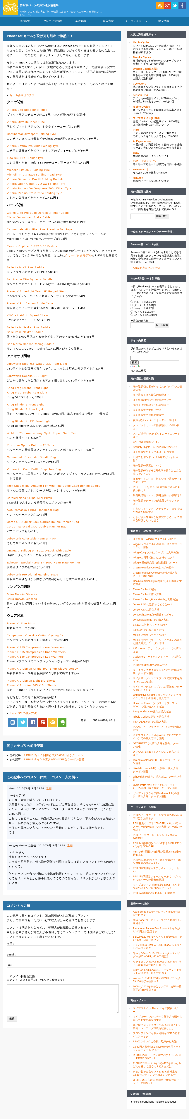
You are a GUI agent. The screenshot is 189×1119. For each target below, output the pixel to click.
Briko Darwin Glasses (22, 598)
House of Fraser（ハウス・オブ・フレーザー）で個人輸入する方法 (156, 709)
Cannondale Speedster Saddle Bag (31, 461)
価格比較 (25, 25)
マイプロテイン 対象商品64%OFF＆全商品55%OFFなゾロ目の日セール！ (156, 891)
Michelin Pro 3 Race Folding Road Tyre (34, 179)
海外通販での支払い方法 (147, 414)
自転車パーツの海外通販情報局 (51, 5)
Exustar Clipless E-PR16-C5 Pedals (32, 250)
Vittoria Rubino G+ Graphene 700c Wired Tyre (39, 193)
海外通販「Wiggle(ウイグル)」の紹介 (154, 543)
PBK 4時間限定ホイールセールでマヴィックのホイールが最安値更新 (157, 883)
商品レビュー (138, 1004)
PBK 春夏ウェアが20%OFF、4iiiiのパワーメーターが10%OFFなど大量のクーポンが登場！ (157, 831)
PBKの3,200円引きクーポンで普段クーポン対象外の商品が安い (157, 866)
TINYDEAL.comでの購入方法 (150, 726)
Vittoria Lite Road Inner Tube (27, 114)
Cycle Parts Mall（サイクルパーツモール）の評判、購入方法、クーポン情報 (155, 791)
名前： (11, 948)
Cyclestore (139, 88)
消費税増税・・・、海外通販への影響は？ (157, 500)
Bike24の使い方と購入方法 (148, 634)
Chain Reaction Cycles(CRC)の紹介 (153, 572)
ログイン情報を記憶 (22, 980)
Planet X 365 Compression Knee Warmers (36, 656)
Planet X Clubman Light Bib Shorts (31, 685)
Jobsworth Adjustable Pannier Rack (31, 543)
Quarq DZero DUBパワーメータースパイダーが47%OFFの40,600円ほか (156, 959)
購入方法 (108, 25)
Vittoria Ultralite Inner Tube (26, 126)
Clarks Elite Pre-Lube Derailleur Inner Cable (38, 217)
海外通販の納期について (147, 470)
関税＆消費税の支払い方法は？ (151, 409)
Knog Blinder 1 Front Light (25, 409)
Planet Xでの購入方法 (23, 717)
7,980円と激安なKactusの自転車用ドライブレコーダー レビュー (157, 1053)
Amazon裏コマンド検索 (144, 248)
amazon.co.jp (141, 174)
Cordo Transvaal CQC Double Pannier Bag (37, 531)
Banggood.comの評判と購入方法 (152, 716)
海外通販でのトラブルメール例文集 (153, 456)
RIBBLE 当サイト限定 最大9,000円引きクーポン (53, 759)
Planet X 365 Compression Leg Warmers (35, 661)
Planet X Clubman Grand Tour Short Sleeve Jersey (42, 673)
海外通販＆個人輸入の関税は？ (151, 399)
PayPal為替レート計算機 (145, 282)
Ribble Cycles (141, 111)
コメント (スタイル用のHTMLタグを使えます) (35, 984)
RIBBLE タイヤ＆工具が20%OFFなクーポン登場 (53, 764)
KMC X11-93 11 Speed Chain (27, 320)
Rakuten (138, 182)
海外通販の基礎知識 (142, 383)
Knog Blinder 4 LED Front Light (29, 425)
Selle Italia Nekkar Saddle (25, 336)
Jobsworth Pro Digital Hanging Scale (32, 579)
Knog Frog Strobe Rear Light (27, 396)
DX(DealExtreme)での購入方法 (151, 624)
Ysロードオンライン (145, 165)
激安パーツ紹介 (139, 908)
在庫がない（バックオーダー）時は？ (155, 424)
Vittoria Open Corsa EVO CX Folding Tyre (36, 188)
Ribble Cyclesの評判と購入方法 (151, 721)
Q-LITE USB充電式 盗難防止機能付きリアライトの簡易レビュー (157, 1086)
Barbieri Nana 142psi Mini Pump (29, 502)
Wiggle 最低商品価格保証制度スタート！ (156, 567)
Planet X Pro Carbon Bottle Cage (30, 308)
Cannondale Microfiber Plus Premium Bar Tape (39, 234)
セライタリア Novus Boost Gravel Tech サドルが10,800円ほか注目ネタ (157, 968)
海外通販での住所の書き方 (148, 419)
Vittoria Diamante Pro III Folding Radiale (35, 183)
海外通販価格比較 (140, 196)
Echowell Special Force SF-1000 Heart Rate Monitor (43, 567)
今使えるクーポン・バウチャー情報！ (152, 236)
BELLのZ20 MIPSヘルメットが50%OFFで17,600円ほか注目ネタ (157, 943)
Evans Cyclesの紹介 (144, 593)
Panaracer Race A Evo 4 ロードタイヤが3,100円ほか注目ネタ (156, 934)
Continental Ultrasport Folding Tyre (31, 138)
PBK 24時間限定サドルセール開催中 (154, 897)
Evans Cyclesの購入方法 (147, 598)
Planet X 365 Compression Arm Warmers (35, 651)
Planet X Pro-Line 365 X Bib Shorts (31, 689)
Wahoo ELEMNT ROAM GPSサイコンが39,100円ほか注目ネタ (156, 984)
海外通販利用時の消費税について (152, 404)
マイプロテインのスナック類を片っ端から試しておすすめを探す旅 (157, 1023)
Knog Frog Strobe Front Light (27, 392)
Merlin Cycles (141, 47)
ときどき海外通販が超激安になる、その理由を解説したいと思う (157, 523)
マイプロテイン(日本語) (146, 122)
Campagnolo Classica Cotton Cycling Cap (36, 639)
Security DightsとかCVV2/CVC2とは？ (155, 451)
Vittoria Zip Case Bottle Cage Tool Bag (34, 473)
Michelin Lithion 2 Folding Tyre (28, 174)
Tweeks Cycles (142, 61)
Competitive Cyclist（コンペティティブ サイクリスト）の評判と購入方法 (157, 701)
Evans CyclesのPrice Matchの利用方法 (155, 604)
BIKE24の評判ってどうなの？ (150, 629)
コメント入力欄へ (65, 782)
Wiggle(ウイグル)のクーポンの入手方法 (156, 557)
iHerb (136, 134)
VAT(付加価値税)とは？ (146, 446)
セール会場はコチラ (22, 99)
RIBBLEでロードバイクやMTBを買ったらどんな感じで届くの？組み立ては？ (157, 1069)
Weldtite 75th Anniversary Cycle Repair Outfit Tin (41, 437)
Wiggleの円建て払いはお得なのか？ (153, 562)
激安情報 (163, 25)
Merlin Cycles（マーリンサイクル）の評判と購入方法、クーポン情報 (157, 646)
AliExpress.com (142, 145)
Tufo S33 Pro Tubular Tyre (25, 162)
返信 (49, 792)
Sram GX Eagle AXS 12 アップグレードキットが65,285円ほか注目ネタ (157, 976)
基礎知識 (80, 25)
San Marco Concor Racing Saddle (30, 348)
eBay (136, 157)
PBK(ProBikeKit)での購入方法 (150, 669)
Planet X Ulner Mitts (21, 627)
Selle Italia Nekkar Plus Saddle (28, 332)
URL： (11, 970)
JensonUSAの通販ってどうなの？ (152, 609)
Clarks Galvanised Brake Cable (29, 222)
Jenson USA (140, 99)
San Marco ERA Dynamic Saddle (30, 284)
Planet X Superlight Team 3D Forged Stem (36, 296)
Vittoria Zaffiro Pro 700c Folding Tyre (33, 150)
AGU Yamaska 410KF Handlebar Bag (33, 514)
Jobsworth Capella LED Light (27, 380)
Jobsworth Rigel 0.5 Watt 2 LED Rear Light (37, 368)
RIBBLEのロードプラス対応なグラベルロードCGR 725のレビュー (157, 1061)
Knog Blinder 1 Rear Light (25, 413)
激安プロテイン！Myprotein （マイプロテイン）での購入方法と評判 (157, 741)
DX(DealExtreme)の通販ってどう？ (153, 619)
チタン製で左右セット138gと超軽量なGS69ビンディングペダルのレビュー (155, 1078)
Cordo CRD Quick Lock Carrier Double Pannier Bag (43, 526)
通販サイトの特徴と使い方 (145, 535)
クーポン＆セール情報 (143, 811)
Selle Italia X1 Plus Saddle (25, 272)
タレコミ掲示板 (53, 25)
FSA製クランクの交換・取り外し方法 (155, 1046)
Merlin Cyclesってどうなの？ (149, 639)
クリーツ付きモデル (78, 259)
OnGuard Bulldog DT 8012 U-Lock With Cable (39, 555)
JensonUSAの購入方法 (146, 614)
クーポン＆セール (136, 25)
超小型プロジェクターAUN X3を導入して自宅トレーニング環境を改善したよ (157, 1031)
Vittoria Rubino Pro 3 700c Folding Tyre (34, 197)
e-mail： (12, 959)
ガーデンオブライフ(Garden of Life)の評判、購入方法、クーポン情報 (156, 799)
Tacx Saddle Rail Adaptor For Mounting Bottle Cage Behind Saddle (53, 490)
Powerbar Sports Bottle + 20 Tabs (30, 449)
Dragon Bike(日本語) (145, 73)
